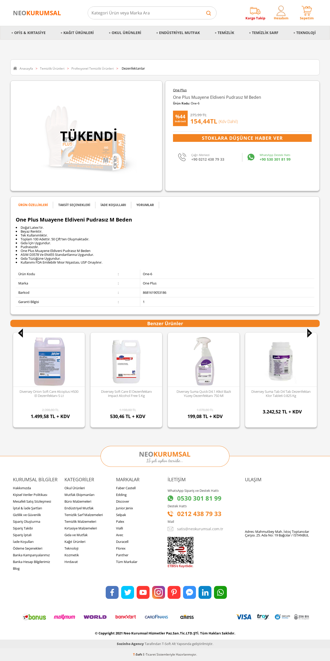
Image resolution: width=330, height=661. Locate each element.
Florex (121, 548)
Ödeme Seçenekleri (27, 548)
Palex (120, 521)
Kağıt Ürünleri (78, 32)
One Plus (180, 90)
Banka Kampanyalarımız (31, 555)
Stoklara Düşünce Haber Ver (242, 138)
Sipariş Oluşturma (26, 521)
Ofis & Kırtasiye (30, 32)
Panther (122, 555)
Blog (16, 568)
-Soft (138, 654)
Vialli (119, 528)
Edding (121, 495)
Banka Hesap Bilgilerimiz (31, 562)
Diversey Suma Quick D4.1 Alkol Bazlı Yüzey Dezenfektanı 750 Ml (207, 393)
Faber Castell (126, 488)
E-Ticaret (149, 654)
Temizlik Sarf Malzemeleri (83, 515)
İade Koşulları (23, 542)
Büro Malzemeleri (77, 501)
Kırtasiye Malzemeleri (80, 528)
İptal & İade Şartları (27, 508)
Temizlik (226, 32)
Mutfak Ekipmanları (79, 495)
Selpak (121, 515)
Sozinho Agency (130, 643)
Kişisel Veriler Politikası (30, 495)
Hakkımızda (22, 488)
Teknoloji (306, 32)
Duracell (122, 542)
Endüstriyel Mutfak (179, 32)
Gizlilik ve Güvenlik (27, 515)
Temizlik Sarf (265, 32)
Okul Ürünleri (126, 32)
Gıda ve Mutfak (76, 535)
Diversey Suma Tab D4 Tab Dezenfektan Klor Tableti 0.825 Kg (284, 393)
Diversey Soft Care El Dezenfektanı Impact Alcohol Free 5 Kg (129, 393)
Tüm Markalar (126, 562)
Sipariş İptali (22, 535)
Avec (119, 535)
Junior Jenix (124, 508)
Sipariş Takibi (23, 528)
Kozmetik (71, 555)
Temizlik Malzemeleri (80, 521)
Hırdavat (71, 562)
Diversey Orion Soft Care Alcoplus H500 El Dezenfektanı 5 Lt (52, 393)
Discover (122, 501)
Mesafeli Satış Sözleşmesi (32, 501)
